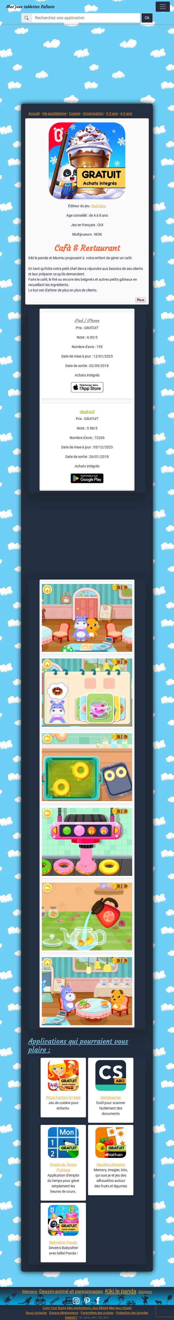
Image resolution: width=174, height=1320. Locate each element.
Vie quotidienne (54, 113)
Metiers (29, 1291)
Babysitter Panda (63, 1242)
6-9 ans (126, 113)
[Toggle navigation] (163, 7)
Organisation (93, 113)
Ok (147, 17)
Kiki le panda (120, 1291)
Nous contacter (36, 1313)
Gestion (145, 1292)
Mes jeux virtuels (120, 1308)
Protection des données (132, 1313)
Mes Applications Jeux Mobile (87, 1308)
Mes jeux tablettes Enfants (30, 6)
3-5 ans (112, 113)
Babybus (99, 206)
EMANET (71, 1317)
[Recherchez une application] (86, 18)
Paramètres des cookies (97, 1313)
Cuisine (74, 113)
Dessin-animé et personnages (71, 1291)
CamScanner (111, 1097)
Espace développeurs (63, 1313)
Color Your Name (54, 1308)
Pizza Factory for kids (63, 1097)
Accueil (34, 113)
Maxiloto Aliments (111, 1164)
